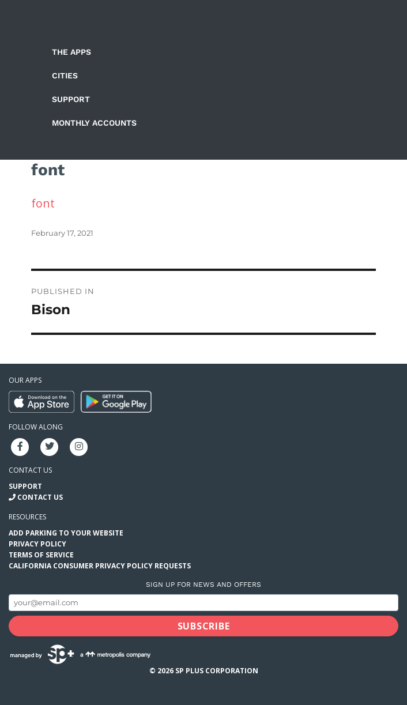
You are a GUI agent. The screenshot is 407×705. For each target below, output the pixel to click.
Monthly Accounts (94, 122)
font (43, 203)
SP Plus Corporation (216, 671)
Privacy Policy (37, 544)
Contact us (30, 470)
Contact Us (40, 497)
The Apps (71, 51)
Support (71, 99)
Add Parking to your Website (66, 533)
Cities (65, 75)
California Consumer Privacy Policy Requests (100, 566)
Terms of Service (41, 555)
